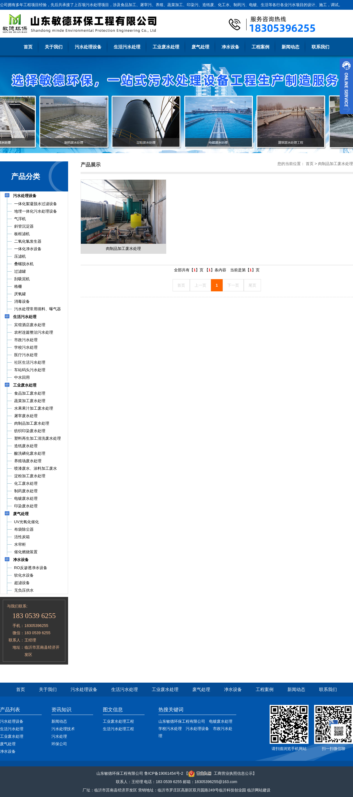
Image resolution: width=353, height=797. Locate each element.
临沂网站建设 (258, 790)
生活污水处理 (127, 47)
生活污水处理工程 (118, 729)
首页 (28, 47)
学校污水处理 (170, 728)
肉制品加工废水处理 (335, 163)
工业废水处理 (166, 47)
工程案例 (260, 47)
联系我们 (320, 47)
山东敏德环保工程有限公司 (181, 721)
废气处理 (200, 47)
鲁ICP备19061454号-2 (163, 773)
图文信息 (113, 709)
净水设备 (230, 47)
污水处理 (59, 736)
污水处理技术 (63, 729)
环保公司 (59, 744)
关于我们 (54, 47)
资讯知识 (61, 709)
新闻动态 (290, 47)
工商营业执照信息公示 (220, 773)
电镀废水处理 (220, 721)
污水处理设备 (88, 47)
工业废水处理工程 (118, 721)
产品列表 (10, 709)
